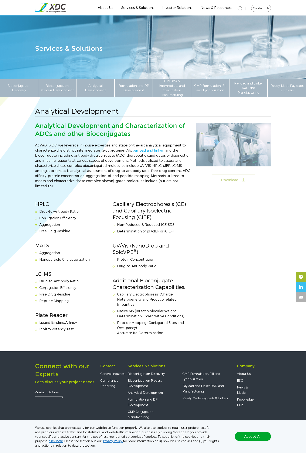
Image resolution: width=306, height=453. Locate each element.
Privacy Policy (113, 441)
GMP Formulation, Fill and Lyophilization (210, 88)
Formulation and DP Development (133, 88)
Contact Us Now (47, 392)
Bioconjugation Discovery (18, 88)
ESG (240, 380)
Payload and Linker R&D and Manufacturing (248, 88)
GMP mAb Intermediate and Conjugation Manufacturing (172, 87)
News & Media (242, 389)
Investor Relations (177, 8)
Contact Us (261, 8)
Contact (107, 366)
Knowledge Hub (245, 402)
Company (246, 366)
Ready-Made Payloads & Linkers (287, 88)
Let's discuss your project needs (64, 382)
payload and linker (148, 150)
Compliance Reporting (109, 383)
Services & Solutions (137, 8)
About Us (105, 8)
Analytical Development (95, 88)
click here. (56, 441)
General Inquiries (112, 374)
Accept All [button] (253, 436)
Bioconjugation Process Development (57, 88)
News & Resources (216, 8)
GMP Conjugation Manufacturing (140, 414)
